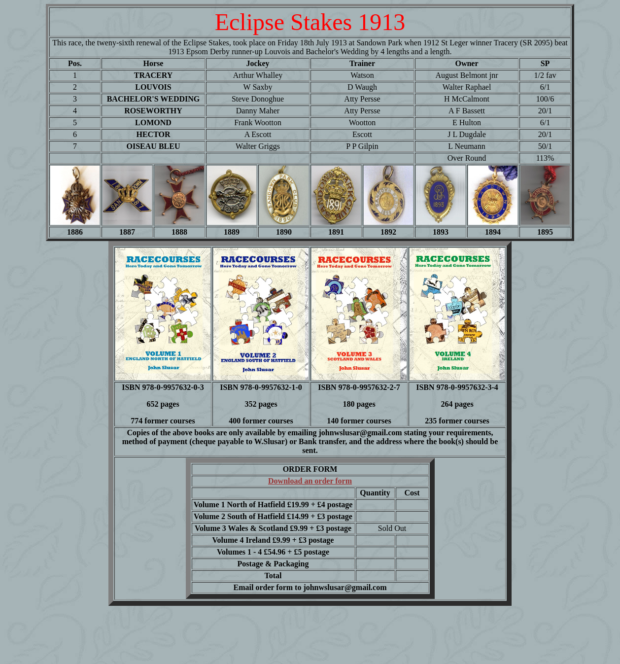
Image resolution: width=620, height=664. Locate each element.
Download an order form (310, 481)
